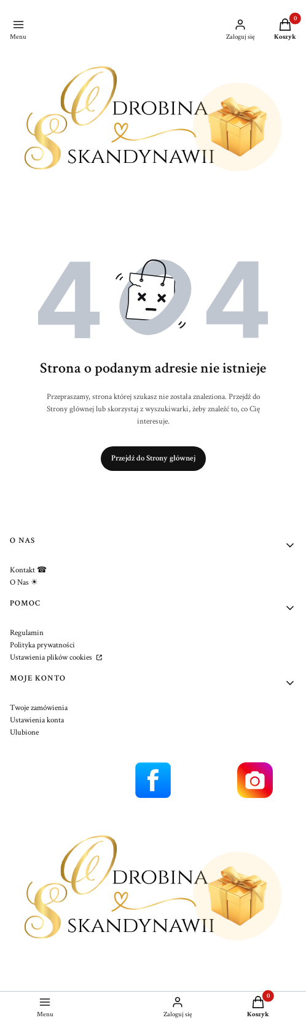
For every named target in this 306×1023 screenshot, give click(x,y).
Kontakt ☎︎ (28, 570)
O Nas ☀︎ (24, 582)
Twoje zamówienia (39, 708)
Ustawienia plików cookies (52, 657)
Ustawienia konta (37, 720)
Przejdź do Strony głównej (153, 458)
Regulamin (27, 633)
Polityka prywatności (42, 645)
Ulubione (24, 732)
